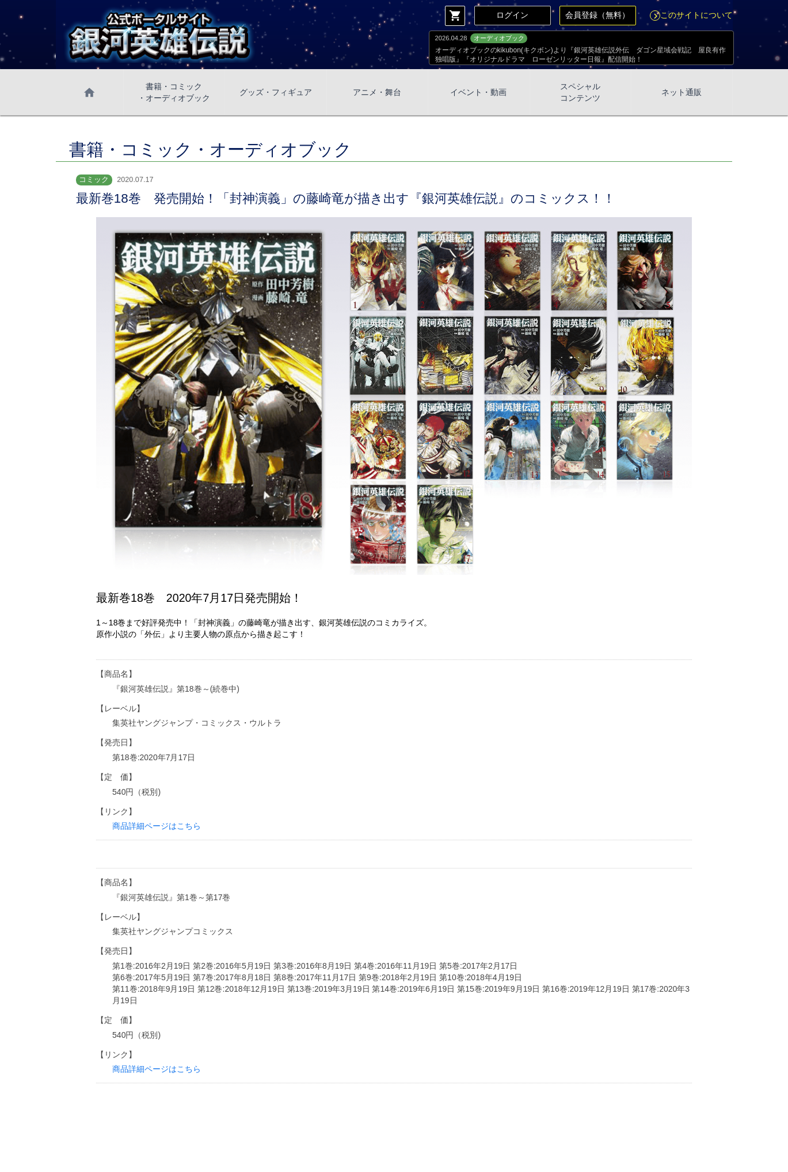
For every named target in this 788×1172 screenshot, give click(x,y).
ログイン (512, 15)
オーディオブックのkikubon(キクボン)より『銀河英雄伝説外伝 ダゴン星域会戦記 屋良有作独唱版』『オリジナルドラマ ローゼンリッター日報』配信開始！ (580, 54)
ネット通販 (681, 92)
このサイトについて (691, 15)
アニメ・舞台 (377, 92)
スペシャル (580, 93)
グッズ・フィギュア (275, 92)
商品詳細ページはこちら (156, 825)
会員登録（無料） (597, 15)
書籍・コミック (173, 93)
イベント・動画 (478, 92)
